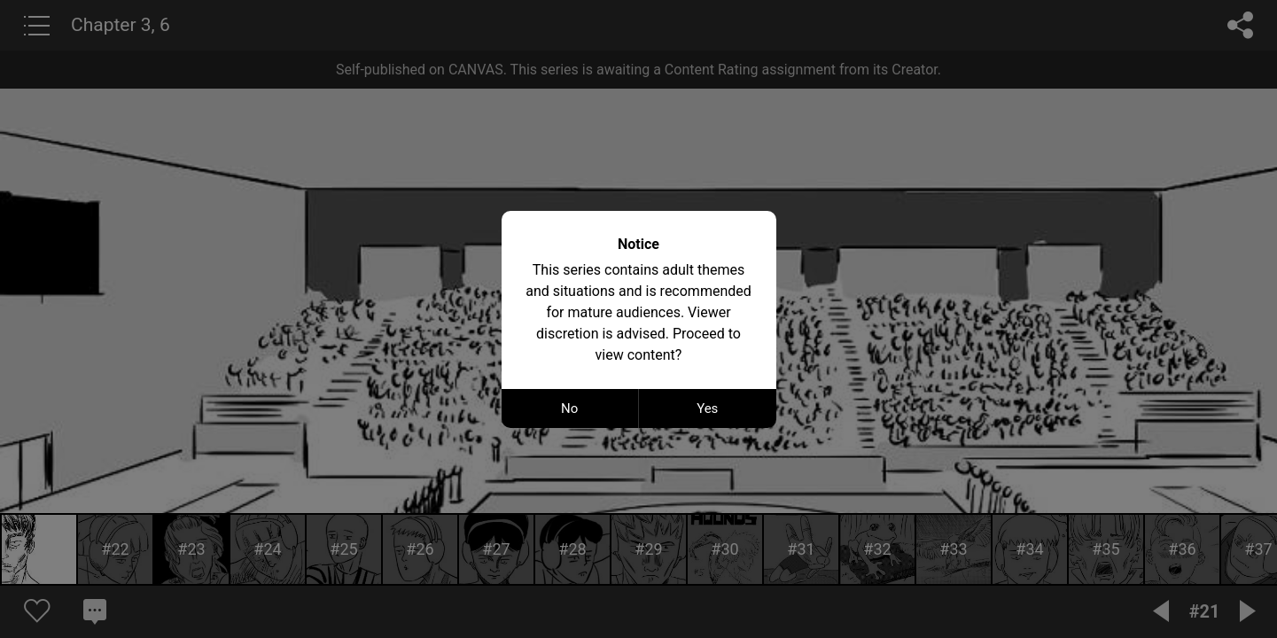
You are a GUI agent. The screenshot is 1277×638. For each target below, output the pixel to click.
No (569, 408)
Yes (707, 408)
